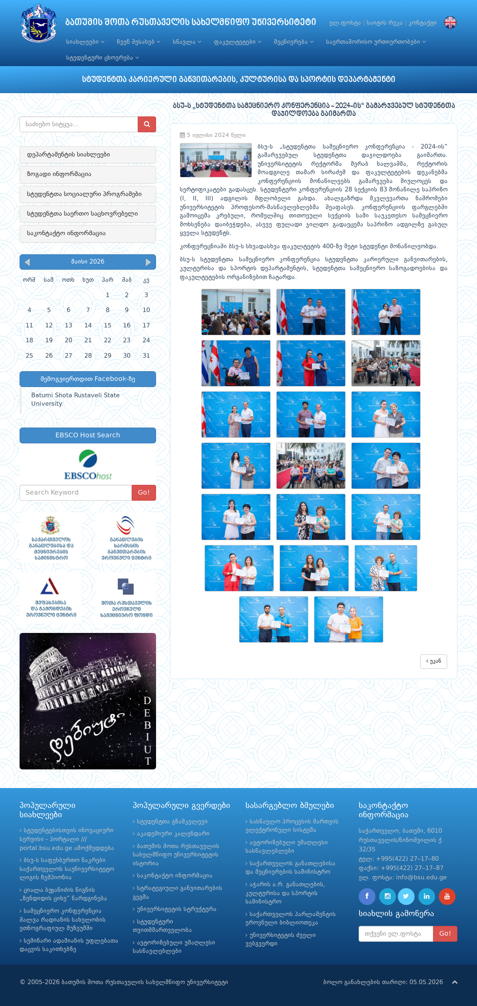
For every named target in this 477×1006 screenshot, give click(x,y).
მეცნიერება (293, 42)
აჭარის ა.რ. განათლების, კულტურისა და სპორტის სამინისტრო (285, 893)
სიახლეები (85, 42)
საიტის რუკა (385, 23)
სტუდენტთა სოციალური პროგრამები (84, 194)
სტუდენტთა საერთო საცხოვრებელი (82, 214)
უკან (433, 661)
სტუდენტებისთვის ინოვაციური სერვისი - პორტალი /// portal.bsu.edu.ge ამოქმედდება (67, 839)
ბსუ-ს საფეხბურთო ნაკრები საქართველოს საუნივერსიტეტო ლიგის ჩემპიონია (67, 869)
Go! (144, 492)
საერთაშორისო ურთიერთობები (376, 42)
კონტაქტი (423, 23)
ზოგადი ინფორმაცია (59, 174)
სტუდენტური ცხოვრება (102, 57)
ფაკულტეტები (237, 42)
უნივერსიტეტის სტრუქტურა (177, 909)
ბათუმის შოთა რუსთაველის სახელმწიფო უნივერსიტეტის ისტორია (176, 855)
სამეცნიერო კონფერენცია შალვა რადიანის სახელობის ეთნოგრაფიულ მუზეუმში (63, 919)
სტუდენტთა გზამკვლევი (172, 822)
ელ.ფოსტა (345, 23)
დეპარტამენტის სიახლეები (68, 154)
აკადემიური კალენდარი (173, 834)
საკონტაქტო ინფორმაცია (66, 233)
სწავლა (187, 42)
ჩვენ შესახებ (138, 42)
